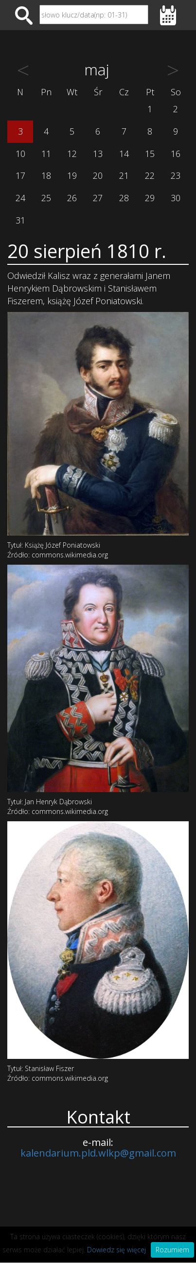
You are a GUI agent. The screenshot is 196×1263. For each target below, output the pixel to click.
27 (98, 198)
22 (150, 175)
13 (98, 153)
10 (20, 153)
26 (72, 198)
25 (46, 198)
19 (72, 175)
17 (20, 175)
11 (46, 153)
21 (124, 175)
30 (175, 198)
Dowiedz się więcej (116, 1249)
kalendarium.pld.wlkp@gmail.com (98, 1152)
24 (20, 198)
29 (150, 198)
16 (175, 153)
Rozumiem (172, 1249)
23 (175, 175)
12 (72, 153)
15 (150, 153)
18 (46, 175)
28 (124, 198)
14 (124, 153)
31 (20, 220)
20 (98, 175)
